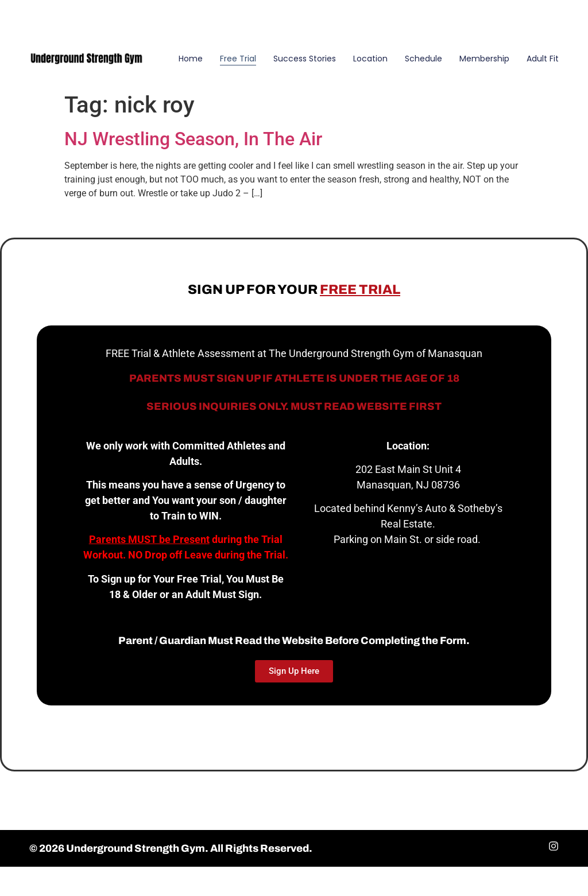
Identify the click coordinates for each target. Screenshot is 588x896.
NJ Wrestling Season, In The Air (193, 139)
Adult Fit (543, 58)
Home (191, 58)
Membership (484, 58)
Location (370, 58)
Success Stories (304, 58)
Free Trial (238, 58)
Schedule (423, 58)
